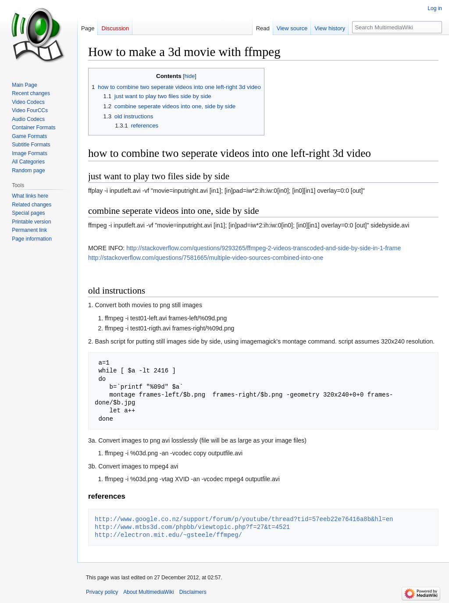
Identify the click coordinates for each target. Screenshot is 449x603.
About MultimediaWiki (148, 592)
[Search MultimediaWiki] (397, 27)
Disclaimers (193, 592)
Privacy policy (102, 592)
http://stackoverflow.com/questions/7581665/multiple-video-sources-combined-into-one (205, 257)
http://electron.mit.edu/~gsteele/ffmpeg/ (168, 535)
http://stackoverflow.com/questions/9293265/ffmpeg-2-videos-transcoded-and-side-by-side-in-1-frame (263, 248)
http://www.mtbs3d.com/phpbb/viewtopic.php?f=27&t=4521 (192, 527)
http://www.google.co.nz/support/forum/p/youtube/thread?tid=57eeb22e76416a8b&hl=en (244, 519)
